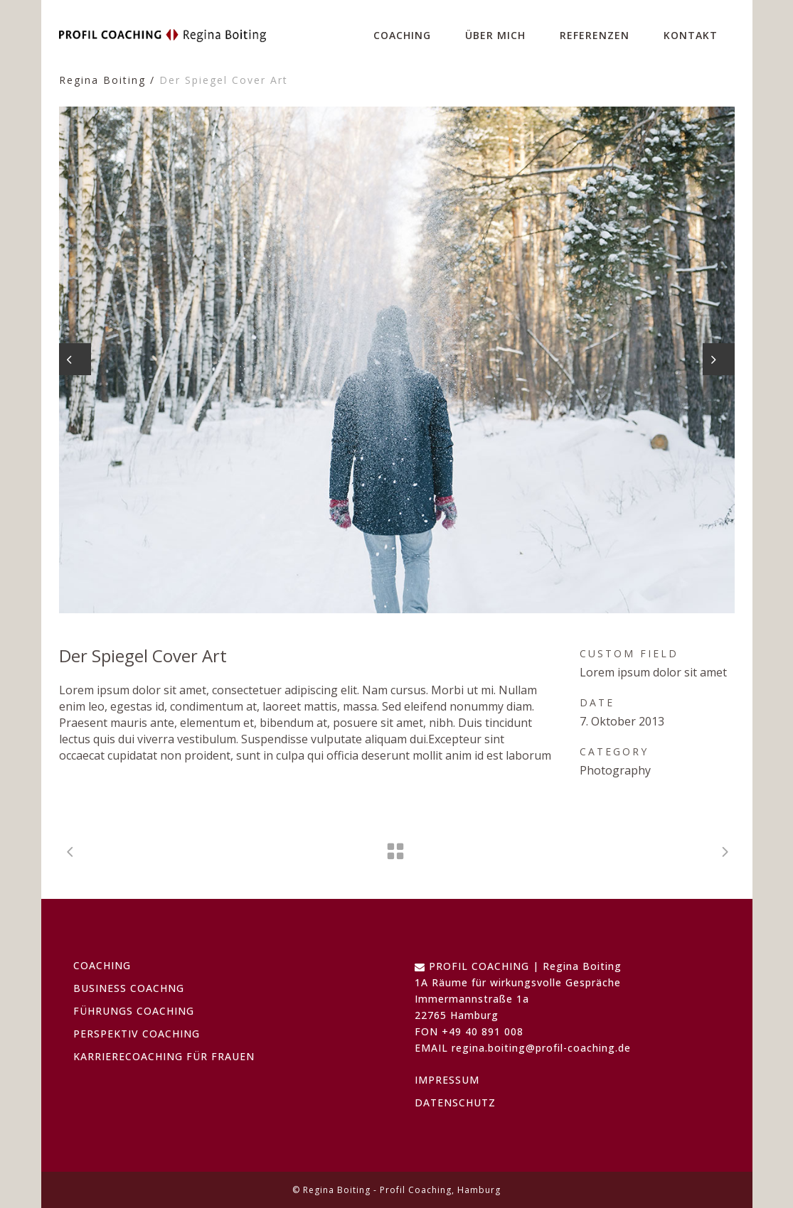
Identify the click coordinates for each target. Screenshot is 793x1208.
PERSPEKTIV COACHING (136, 1033)
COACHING (102, 965)
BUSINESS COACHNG (128, 988)
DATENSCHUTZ (455, 1102)
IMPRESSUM (447, 1079)
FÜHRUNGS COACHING (133, 1011)
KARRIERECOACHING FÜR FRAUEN (164, 1056)
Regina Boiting (102, 80)
